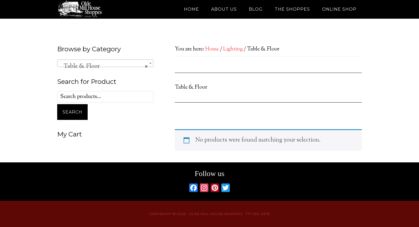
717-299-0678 (258, 214)
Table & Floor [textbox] (104, 66)
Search (72, 112)
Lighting (233, 49)
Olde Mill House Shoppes (105, 9)
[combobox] (105, 63)
